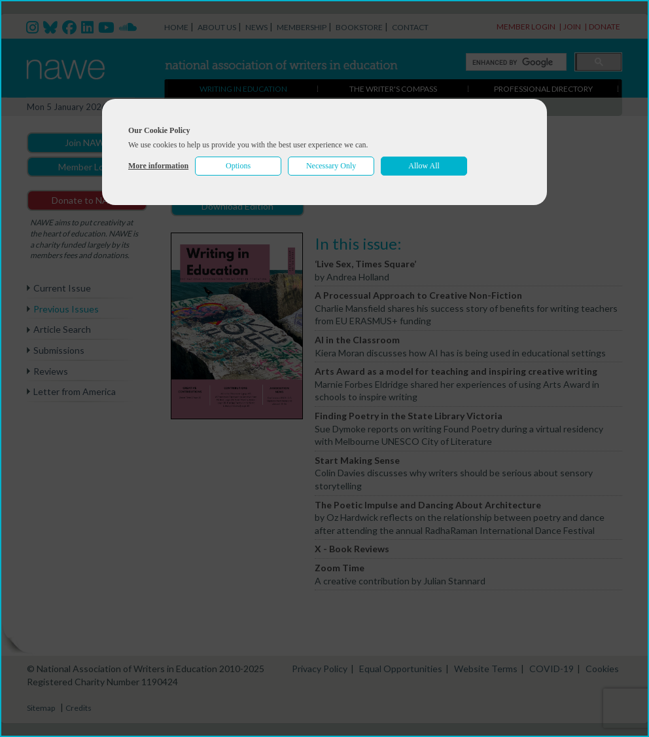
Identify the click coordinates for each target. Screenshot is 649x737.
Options (238, 165)
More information (158, 165)
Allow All (424, 165)
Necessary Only (331, 165)
